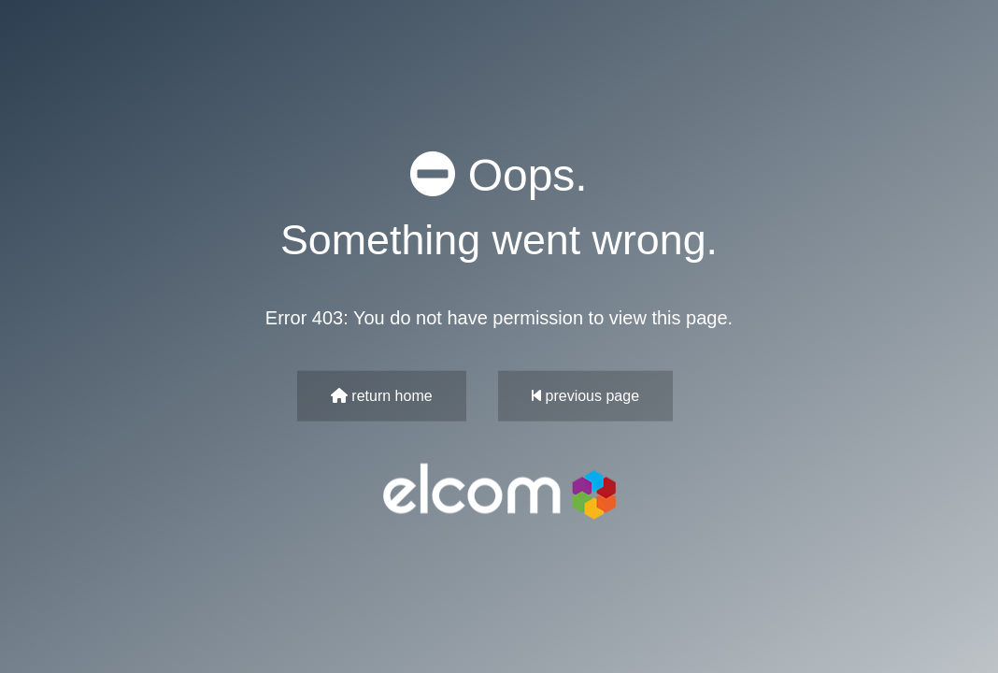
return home (382, 395)
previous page (585, 395)
